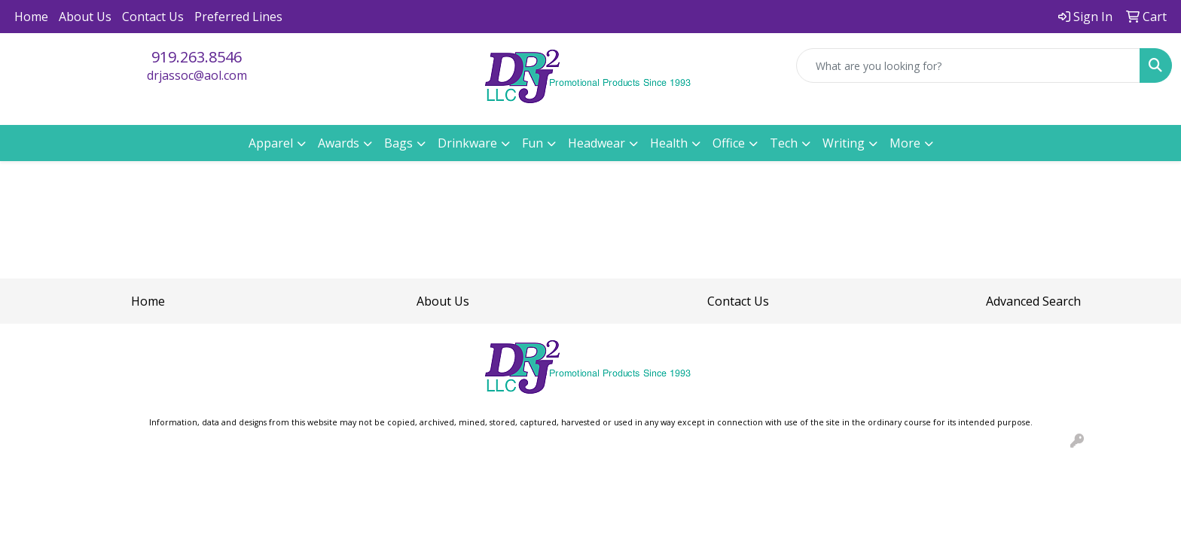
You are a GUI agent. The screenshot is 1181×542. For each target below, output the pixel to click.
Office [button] (729, 143)
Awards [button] (338, 143)
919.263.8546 (196, 57)
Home (31, 16)
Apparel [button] (271, 143)
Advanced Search (1033, 301)
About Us (85, 16)
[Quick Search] (968, 65)
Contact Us (153, 16)
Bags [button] (398, 143)
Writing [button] (843, 143)
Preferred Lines (238, 16)
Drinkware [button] (467, 143)
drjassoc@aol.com (197, 75)
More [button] (905, 143)
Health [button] (669, 143)
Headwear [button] (596, 143)
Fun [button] (532, 143)
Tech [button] (784, 143)
